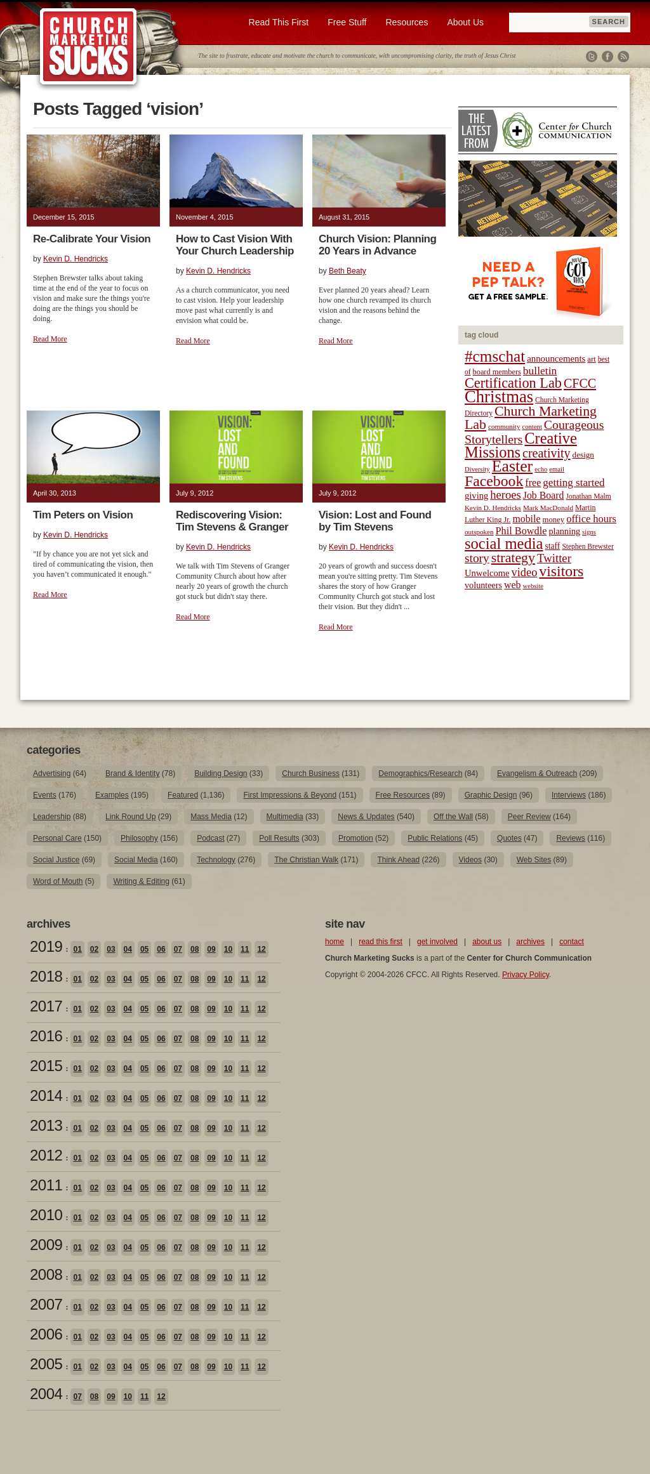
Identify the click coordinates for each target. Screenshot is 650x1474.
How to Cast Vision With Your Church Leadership (235, 245)
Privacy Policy (525, 974)
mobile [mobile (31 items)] (526, 518)
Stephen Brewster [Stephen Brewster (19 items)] (587, 546)
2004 (46, 1393)
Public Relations (435, 838)
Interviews (569, 795)
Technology (216, 859)
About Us (465, 22)
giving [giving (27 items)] (476, 495)
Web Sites (534, 859)
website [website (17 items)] (533, 585)
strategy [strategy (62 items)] (513, 557)
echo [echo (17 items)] (540, 469)
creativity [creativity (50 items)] (546, 453)
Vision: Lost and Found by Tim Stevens (375, 521)
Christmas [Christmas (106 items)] (499, 396)
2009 (46, 1244)
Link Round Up (130, 816)
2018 (46, 976)
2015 (46, 1065)
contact (571, 941)
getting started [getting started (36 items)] (573, 483)
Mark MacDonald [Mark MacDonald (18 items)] (548, 507)
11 (245, 949)
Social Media (136, 859)
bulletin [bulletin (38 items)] (540, 370)
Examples (112, 795)
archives (530, 941)
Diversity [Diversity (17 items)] (477, 469)
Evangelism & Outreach (537, 773)
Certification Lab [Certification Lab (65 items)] (513, 383)
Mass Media (211, 816)
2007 (46, 1304)
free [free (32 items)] (533, 482)
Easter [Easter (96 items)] (512, 466)
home (334, 941)
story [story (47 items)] (477, 558)
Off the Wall (453, 816)
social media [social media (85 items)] (504, 543)
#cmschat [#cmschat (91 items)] (495, 356)
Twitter (591, 56)
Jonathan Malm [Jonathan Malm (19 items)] (588, 496)
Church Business (311, 773)
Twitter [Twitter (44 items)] (554, 558)
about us (486, 941)
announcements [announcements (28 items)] (556, 358)
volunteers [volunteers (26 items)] (483, 585)
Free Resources (403, 795)
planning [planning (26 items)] (564, 531)
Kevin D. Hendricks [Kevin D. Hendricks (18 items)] (493, 507)
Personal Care (57, 838)
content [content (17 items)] (531, 426)
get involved (437, 941)
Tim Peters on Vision (83, 515)
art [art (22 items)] (591, 359)
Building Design (220, 773)
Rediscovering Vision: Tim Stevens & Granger (232, 521)
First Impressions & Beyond (289, 795)
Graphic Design (491, 795)
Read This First (279, 22)
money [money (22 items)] (553, 519)
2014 (46, 1095)
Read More (50, 338)
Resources (406, 22)
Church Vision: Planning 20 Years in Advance (377, 245)
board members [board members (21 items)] (497, 371)
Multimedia (285, 816)
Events (44, 795)
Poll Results (279, 838)
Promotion (355, 838)
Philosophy (139, 838)
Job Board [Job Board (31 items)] (543, 495)
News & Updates (366, 816)
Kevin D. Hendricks (75, 258)
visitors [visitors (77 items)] (561, 571)
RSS (623, 56)
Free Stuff (347, 22)
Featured (183, 795)
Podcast (210, 838)
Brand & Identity (132, 773)
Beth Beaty (347, 271)
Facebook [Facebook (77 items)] (494, 481)
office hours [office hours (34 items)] (591, 519)
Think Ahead (398, 859)
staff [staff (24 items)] (552, 546)
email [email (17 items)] (556, 469)
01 (77, 949)
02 (94, 949)
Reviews (570, 838)
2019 (46, 946)
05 (144, 949)
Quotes (509, 838)
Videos (470, 859)
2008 (46, 1274)
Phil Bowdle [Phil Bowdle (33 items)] (521, 531)
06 (161, 949)
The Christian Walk (306, 859)
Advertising (51, 773)
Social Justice (56, 859)
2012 (46, 1155)
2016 (46, 1035)
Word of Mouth (58, 881)
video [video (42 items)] (525, 572)
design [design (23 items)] (583, 454)
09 (211, 949)
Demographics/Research (420, 773)
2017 (46, 1006)
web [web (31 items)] (512, 584)
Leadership (51, 816)
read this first (380, 941)
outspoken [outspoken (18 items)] (479, 532)
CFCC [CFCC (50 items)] (580, 383)
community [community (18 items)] (504, 426)
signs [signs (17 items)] (589, 532)
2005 (46, 1363)
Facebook (607, 56)
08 (194, 949)
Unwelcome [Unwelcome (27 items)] (487, 573)
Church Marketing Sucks (88, 47)
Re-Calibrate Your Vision (91, 239)
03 (111, 949)
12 (261, 949)
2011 (46, 1185)
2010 (46, 1214)
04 (128, 949)
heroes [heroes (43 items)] (505, 494)
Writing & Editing (141, 881)
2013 (46, 1125)
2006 (46, 1334)
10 (228, 949)
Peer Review (529, 816)
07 (178, 949)
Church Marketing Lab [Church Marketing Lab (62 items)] (531, 418)
